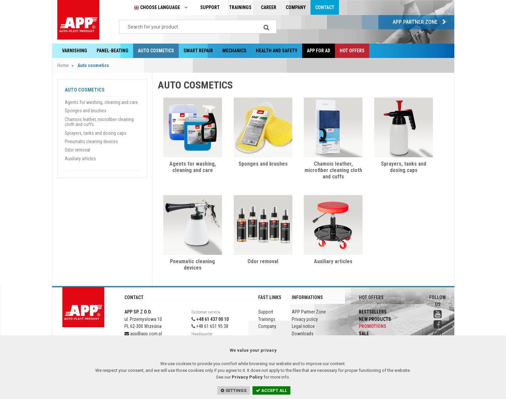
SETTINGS (233, 390)
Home (63, 65)
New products (375, 319)
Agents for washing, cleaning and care (192, 167)
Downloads (303, 333)
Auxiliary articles (333, 261)
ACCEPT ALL (271, 390)
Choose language (162, 7)
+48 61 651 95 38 (209, 326)
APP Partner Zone (421, 22)
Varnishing (74, 50)
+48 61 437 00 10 (210, 319)
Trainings (240, 7)
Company (296, 7)
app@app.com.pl (143, 333)
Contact (324, 7)
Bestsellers (373, 312)
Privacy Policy (247, 377)
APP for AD (318, 50)
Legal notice (303, 326)
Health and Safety (276, 50)
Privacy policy (305, 319)
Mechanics (234, 50)
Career (268, 7)
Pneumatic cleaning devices (192, 264)
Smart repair (198, 50)
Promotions (372, 326)
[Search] (267, 27)
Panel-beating (112, 50)
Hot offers (352, 50)
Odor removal (262, 261)
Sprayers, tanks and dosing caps (403, 167)
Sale (364, 333)
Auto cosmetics (156, 50)
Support (210, 7)
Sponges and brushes (263, 164)
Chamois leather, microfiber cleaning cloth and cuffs (333, 170)
